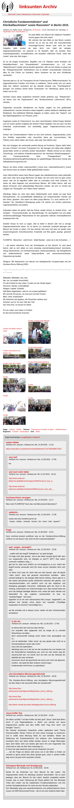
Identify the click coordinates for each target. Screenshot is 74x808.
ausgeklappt (26, 437)
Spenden (45, 14)
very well (13, 457)
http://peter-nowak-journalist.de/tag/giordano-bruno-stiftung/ (32, 705)
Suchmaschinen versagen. (18, 498)
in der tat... (17, 621)
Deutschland (24, 431)
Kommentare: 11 (22, 32)
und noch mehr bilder (19, 472)
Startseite (12, 14)
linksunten (37, 14)
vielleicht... (14, 512)
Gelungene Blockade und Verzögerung (24, 766)
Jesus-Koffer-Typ (14, 713)
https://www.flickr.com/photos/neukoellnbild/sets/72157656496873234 (33, 449)
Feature (12, 429)
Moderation (26, 14)
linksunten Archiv (38, 6)
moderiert (36, 437)
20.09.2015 (37, 30)
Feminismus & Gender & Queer (42, 429)
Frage (8, 530)
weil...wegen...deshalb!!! (20, 547)
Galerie (19, 429)
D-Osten (15, 431)
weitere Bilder (12, 442)
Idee (19, 14)
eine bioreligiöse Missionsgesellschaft (27, 674)
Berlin (38, 431)
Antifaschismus (60, 429)
